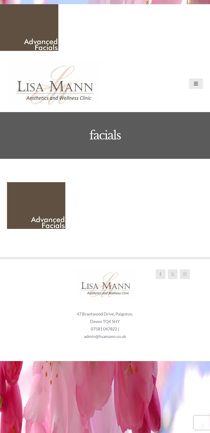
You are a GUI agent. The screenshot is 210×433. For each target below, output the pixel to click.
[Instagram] (185, 274)
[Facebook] (160, 274)
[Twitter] (173, 274)
